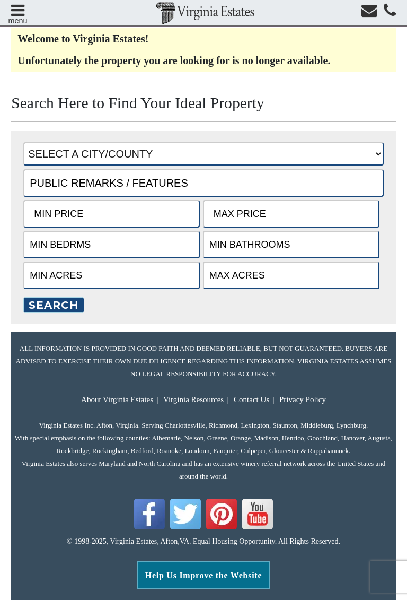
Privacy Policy (302, 399)
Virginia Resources (193, 399)
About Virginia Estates (117, 399)
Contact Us (251, 399)
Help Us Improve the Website (203, 575)
